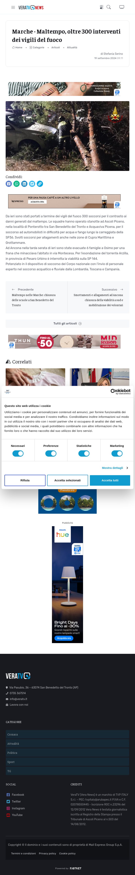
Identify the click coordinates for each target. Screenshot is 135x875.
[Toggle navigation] (13, 7)
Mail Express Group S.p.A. (106, 845)
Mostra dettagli (112, 467)
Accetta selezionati (67, 480)
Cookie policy (67, 853)
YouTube (14, 815)
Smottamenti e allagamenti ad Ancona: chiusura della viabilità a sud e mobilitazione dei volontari (98, 300)
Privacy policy (47, 853)
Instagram (15, 808)
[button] (110, 7)
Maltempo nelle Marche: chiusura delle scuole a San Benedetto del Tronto (33, 300)
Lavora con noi (17, 704)
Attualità (72, 47)
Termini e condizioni (23, 853)
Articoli (56, 47)
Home (17, 47)
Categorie (37, 47)
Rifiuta (25, 480)
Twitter (13, 801)
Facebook (15, 795)
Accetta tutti (110, 480)
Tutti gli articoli (67, 323)
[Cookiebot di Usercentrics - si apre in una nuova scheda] (113, 392)
